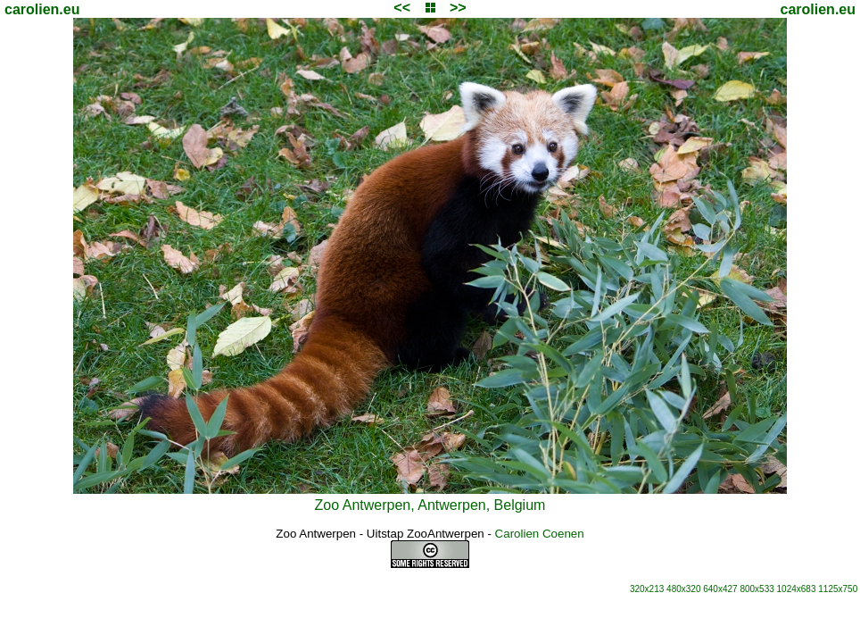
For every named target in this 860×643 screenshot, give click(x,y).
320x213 (647, 589)
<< (401, 7)
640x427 (720, 589)
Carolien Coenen (539, 533)
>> (458, 7)
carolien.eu (41, 9)
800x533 (756, 589)
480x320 (683, 589)
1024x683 (796, 589)
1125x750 (837, 589)
